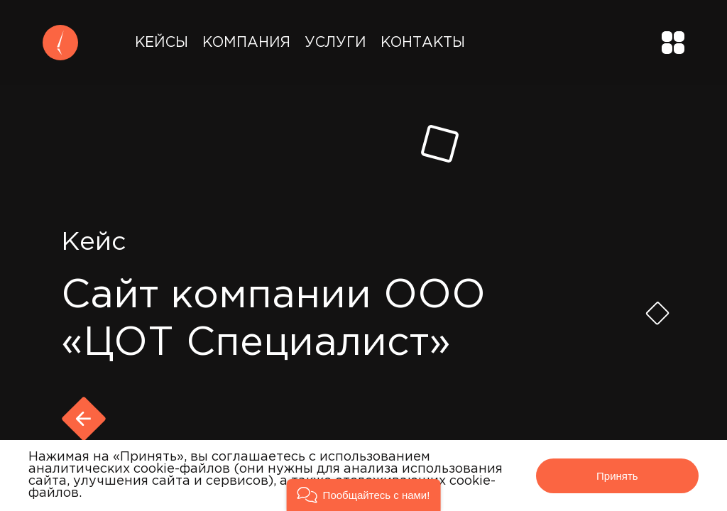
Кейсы (161, 42)
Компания (246, 42)
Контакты (423, 42)
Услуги (335, 42)
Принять (617, 476)
